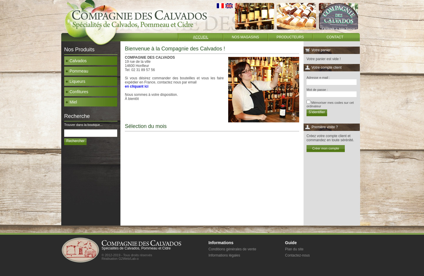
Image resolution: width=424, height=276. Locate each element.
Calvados (76, 60)
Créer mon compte (325, 148)
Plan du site (294, 249)
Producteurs (290, 37)
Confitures (77, 91)
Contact (335, 37)
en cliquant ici (136, 86)
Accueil (200, 37)
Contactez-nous (297, 255)
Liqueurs (75, 81)
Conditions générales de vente (232, 249)
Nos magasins (245, 37)
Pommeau (77, 71)
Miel (71, 102)
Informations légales (224, 255)
